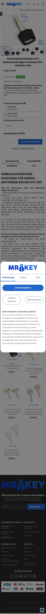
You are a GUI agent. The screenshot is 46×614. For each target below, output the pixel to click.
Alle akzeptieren (23, 287)
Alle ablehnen (34, 299)
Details (23, 277)
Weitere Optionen (11, 300)
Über (38, 277)
